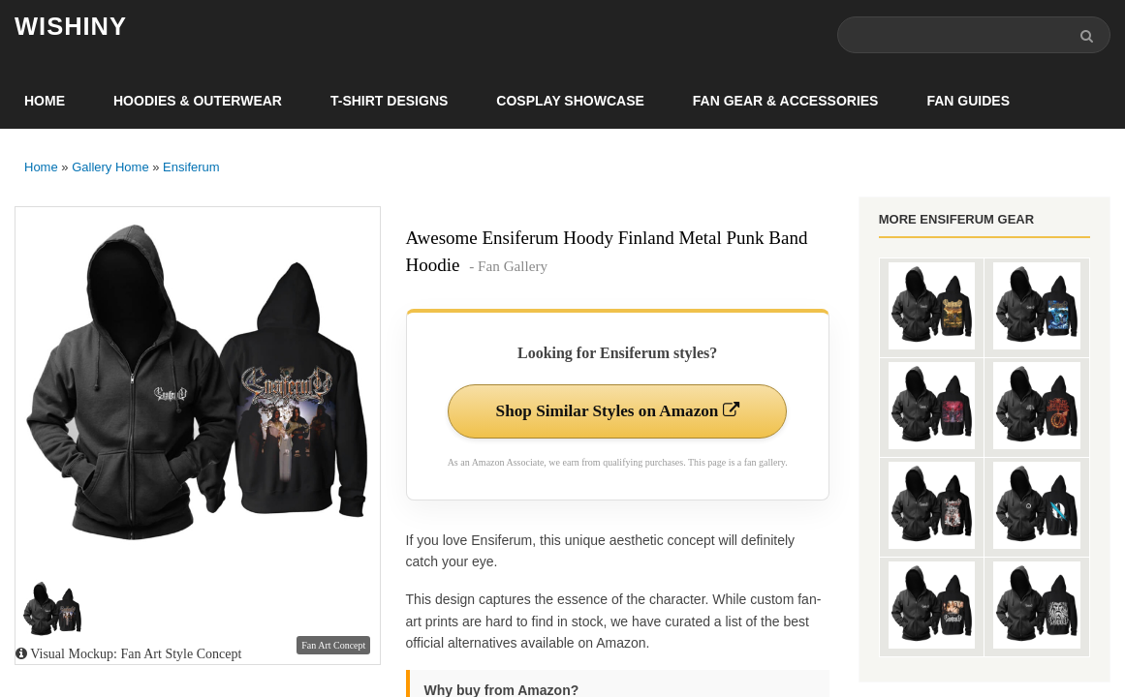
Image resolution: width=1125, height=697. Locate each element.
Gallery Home (110, 169)
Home (44, 102)
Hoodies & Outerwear (197, 102)
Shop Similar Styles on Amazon (617, 413)
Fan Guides (968, 102)
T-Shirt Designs (389, 102)
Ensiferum (191, 169)
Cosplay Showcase (569, 102)
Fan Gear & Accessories (786, 102)
